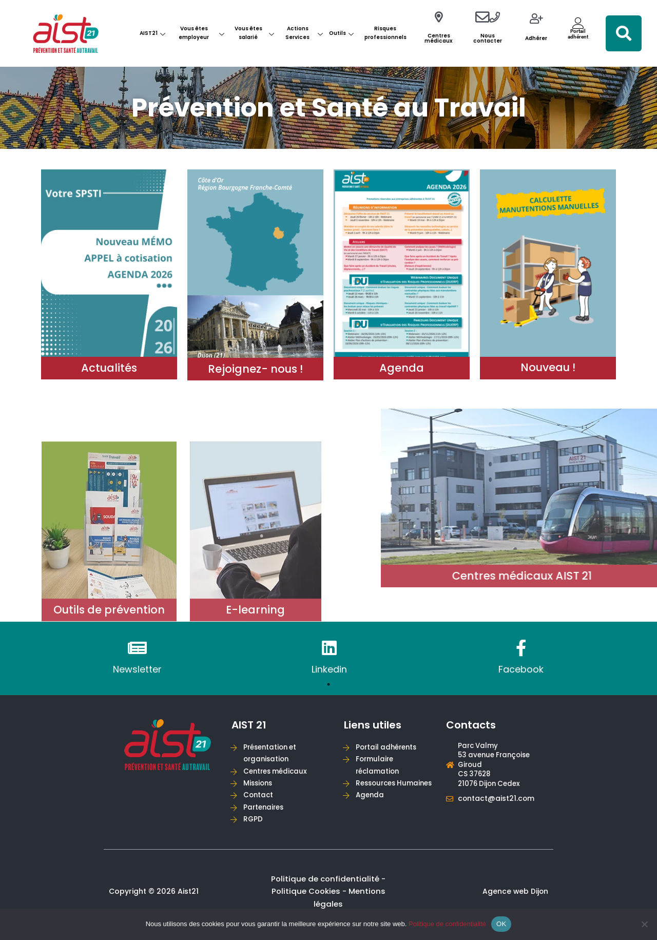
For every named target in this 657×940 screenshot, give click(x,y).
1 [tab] (328, 685)
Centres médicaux (438, 38)
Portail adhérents (388, 748)
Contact (259, 798)
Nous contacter (487, 38)
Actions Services (304, 33)
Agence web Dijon (514, 897)
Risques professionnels (385, 33)
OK (501, 924)
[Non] (644, 924)
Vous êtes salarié (254, 33)
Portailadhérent (578, 34)
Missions (259, 786)
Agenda (371, 811)
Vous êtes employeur (201, 33)
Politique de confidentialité (447, 924)
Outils (341, 33)
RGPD (254, 824)
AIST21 (152, 33)
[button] (623, 33)
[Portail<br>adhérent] (578, 23)
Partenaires (265, 811)
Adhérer (536, 38)
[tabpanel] (137, 658)
